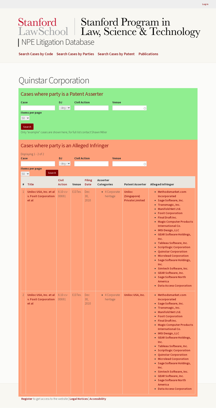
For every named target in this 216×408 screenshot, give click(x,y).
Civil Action (82, 102)
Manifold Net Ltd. (169, 209)
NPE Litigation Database (57, 42)
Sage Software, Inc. (171, 200)
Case (24, 102)
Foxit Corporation (170, 213)
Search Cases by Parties (75, 54)
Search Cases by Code (36, 54)
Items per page (31, 112)
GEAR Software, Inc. (171, 273)
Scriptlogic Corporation (174, 247)
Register (26, 399)
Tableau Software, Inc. (173, 243)
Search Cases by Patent (116, 54)
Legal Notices (79, 399)
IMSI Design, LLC (168, 230)
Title (30, 184)
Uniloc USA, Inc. (134, 295)
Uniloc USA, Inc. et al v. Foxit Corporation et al (41, 196)
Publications (148, 54)
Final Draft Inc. (167, 217)
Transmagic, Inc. (169, 204)
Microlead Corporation (173, 255)
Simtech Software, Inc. (173, 268)
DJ (60, 102)
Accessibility (98, 399)
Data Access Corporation (175, 285)
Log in (205, 4)
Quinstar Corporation (172, 251)
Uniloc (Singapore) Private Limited (134, 196)
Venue (116, 102)
